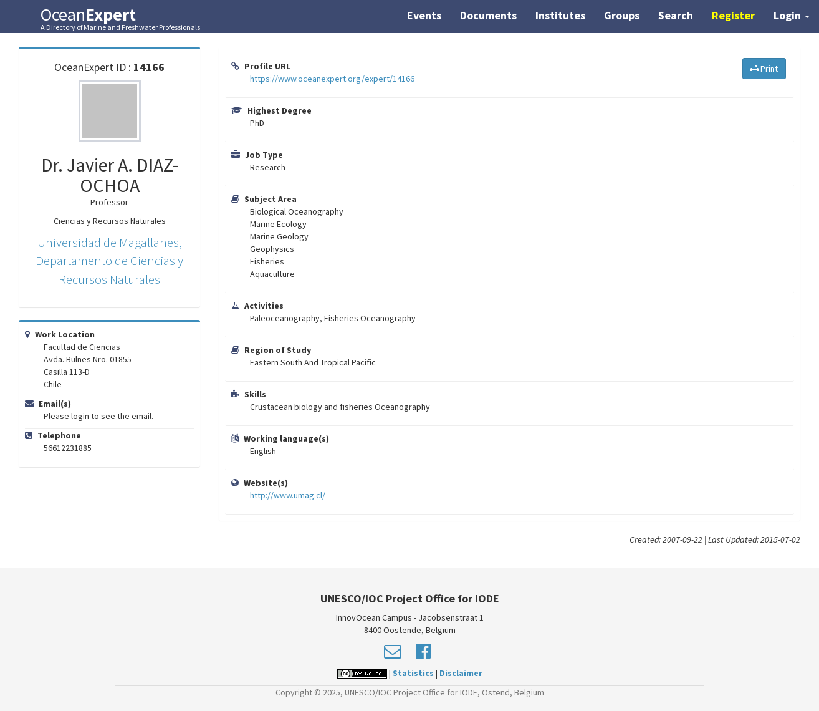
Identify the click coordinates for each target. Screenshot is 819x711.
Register (733, 15)
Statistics (413, 673)
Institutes (560, 15)
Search (675, 15)
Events (424, 15)
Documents (488, 15)
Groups (621, 15)
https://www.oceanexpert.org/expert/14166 (332, 78)
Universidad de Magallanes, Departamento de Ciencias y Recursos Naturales (109, 261)
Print (764, 68)
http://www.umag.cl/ (287, 495)
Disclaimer (460, 673)
